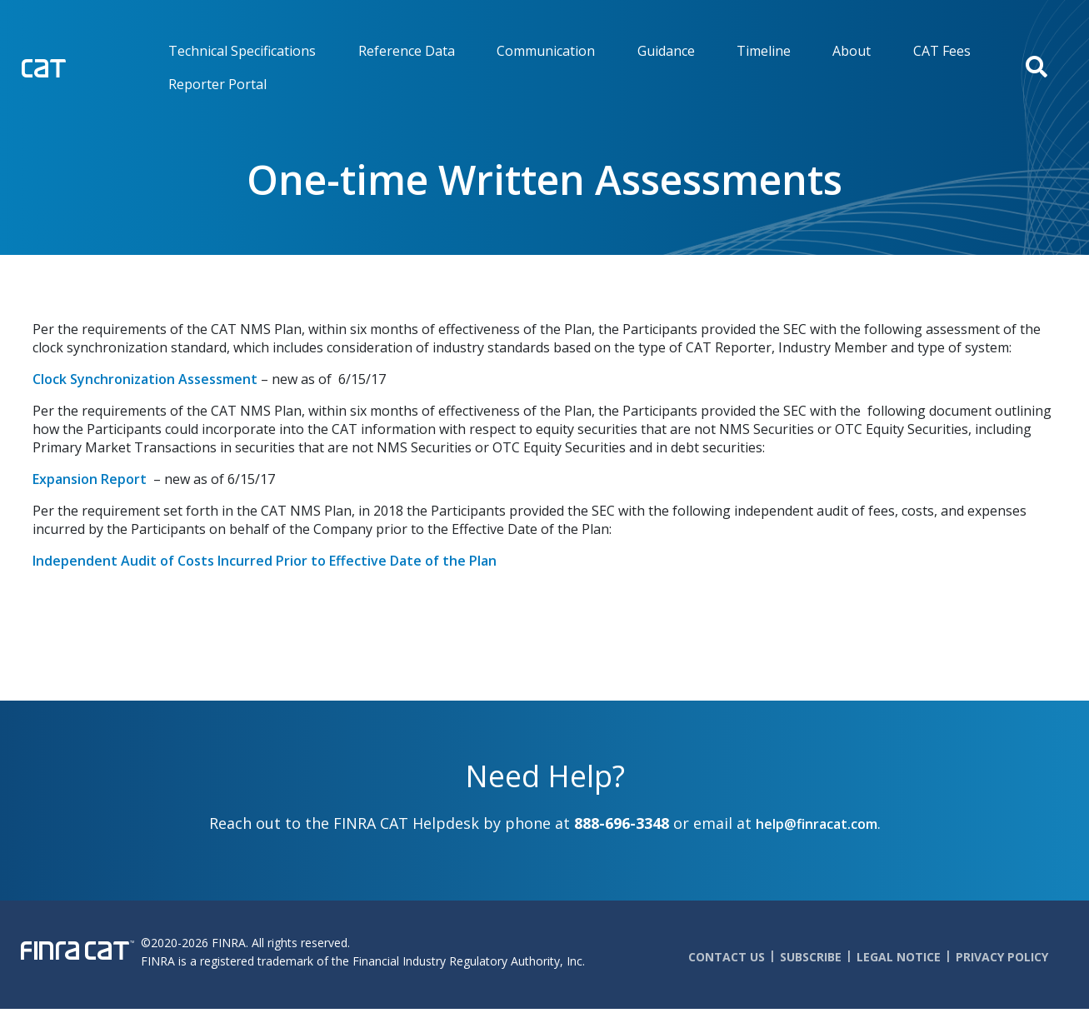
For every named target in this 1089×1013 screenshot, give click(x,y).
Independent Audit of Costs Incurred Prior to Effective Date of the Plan (264, 560)
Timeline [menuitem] (764, 51)
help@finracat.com (816, 824)
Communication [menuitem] (546, 51)
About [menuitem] (851, 51)
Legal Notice (899, 957)
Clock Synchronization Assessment (144, 379)
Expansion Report (91, 479)
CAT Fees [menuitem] (942, 51)
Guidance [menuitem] (666, 51)
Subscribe (811, 957)
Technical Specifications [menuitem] (242, 51)
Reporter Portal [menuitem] (217, 84)
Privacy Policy (1002, 957)
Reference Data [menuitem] (406, 51)
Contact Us (726, 957)
